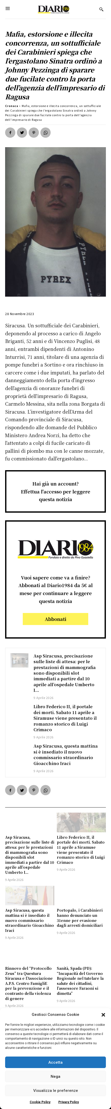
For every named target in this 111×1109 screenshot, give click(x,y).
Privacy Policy (68, 1102)
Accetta (55, 1062)
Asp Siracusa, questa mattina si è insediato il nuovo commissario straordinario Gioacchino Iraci (66, 754)
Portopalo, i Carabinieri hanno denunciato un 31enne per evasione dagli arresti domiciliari (80, 918)
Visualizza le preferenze (55, 1090)
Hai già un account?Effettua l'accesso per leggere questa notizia (55, 491)
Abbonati (55, 619)
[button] (103, 1014)
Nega (55, 1076)
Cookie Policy (40, 1102)
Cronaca (11, 106)
